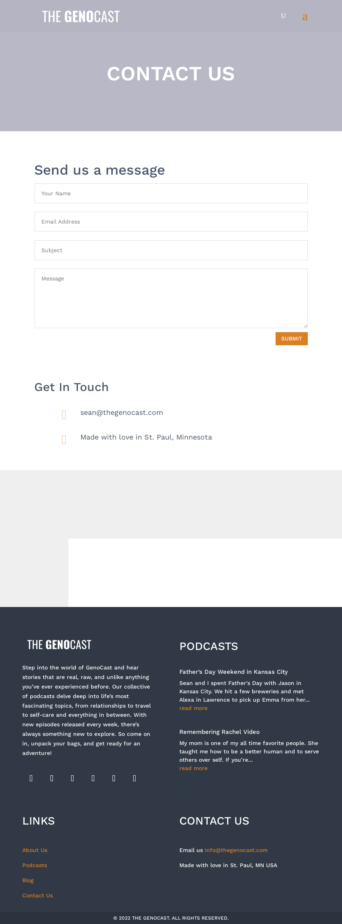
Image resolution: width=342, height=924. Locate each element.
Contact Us (37, 895)
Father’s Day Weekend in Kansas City (233, 671)
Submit (291, 338)
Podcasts (34, 865)
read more (193, 708)
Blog (28, 880)
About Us (34, 850)
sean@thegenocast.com (121, 412)
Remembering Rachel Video (219, 731)
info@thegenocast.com (236, 850)
